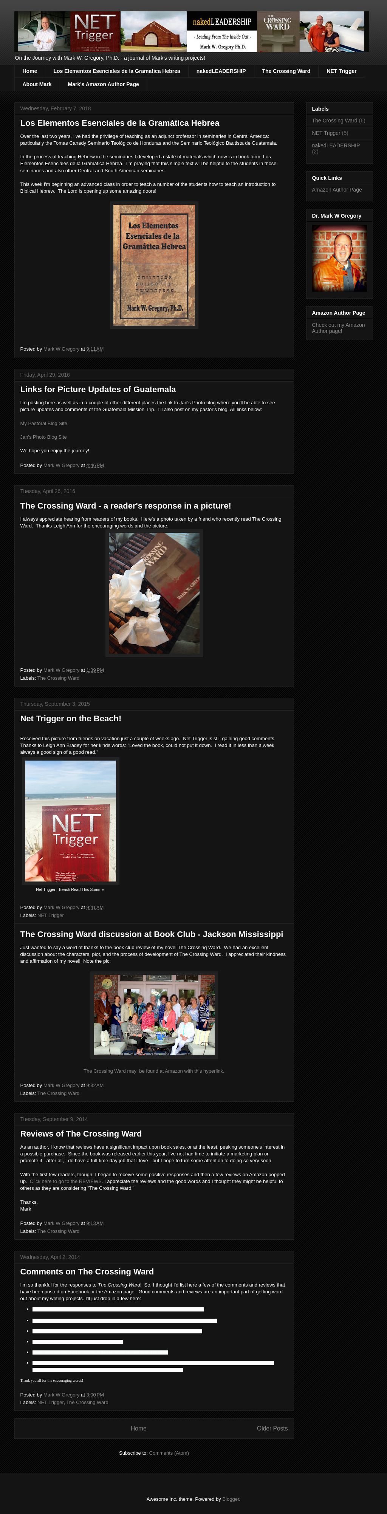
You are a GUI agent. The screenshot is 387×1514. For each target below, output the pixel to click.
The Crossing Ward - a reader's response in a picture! (125, 505)
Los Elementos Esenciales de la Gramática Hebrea (120, 123)
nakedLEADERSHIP (221, 71)
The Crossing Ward (286, 71)
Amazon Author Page (337, 190)
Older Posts (272, 1428)
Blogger (230, 1499)
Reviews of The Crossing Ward (81, 1133)
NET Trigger (341, 71)
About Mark (37, 84)
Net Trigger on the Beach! (71, 718)
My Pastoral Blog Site (43, 423)
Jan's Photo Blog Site (43, 437)
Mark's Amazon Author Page (103, 84)
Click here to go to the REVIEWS (66, 1181)
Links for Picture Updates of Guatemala (98, 389)
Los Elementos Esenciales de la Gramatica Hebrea (116, 71)
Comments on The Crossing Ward (87, 1271)
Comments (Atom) (169, 1453)
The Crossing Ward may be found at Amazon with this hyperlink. (154, 1071)
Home (30, 71)
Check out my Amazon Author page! (338, 328)
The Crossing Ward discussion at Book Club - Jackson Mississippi (151, 934)
